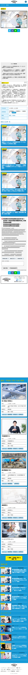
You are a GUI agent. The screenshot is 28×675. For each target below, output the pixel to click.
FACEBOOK (19, 280)
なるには (4, 414)
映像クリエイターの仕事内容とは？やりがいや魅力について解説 (19, 629)
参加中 (17, 671)
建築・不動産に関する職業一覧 (15, 558)
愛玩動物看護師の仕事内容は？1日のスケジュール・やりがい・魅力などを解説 (19, 589)
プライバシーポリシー (16, 669)
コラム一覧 (3, 669)
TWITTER (19, 279)
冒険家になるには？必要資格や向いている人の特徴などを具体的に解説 (19, 647)
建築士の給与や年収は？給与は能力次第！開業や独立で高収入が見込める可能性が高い (13, 74)
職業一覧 (18, 667)
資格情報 (10, 414)
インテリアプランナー (8, 539)
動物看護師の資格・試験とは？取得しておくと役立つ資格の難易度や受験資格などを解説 (19, 607)
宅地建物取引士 (6, 436)
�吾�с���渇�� (22, 270)
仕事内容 (21, 414)
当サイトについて (11, 667)
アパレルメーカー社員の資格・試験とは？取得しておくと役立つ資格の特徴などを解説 (19, 620)
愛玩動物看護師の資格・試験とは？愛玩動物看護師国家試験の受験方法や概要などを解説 (19, 571)
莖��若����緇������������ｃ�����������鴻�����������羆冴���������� (14, 243)
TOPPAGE (3, 5)
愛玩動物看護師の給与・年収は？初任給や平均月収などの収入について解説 (19, 580)
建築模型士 (5, 505)
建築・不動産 (12, 115)
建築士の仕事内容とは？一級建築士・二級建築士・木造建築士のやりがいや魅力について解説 (13, 70)
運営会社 (8, 669)
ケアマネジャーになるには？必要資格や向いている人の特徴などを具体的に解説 (19, 656)
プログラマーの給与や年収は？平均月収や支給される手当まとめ (19, 638)
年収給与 (15, 414)
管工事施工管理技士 (7, 401)
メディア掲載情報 (11, 671)
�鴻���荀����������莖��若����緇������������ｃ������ (13, 247)
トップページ (3, 667)
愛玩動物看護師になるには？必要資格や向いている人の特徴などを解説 (19, 598)
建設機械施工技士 (6, 470)
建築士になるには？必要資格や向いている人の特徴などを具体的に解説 (13, 67)
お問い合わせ (3, 671)
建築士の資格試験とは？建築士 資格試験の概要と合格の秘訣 (13, 77)
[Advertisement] (14, 47)
